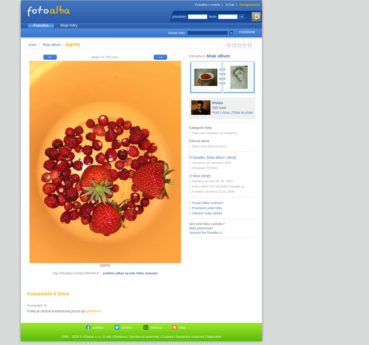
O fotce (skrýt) (200, 176)
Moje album (52, 45)
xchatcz (98, 327)
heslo (212, 16)
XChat (229, 4)
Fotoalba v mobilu (207, 4)
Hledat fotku (176, 33)
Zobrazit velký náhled (207, 213)
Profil (215, 112)
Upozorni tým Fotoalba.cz (205, 232)
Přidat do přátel (242, 112)
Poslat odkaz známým (207, 203)
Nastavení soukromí (190, 336)
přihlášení (93, 311)
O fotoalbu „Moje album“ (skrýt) (212, 157)
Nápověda (214, 336)
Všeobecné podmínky (144, 336)
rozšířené (247, 32)
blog (182, 327)
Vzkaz (226, 112)
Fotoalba (40, 25)
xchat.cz (156, 327)
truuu (33, 45)
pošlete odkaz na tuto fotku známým (130, 273)
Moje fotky (69, 25)
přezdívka (179, 16)
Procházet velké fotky (207, 208)
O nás (107, 336)
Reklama (120, 336)
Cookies (168, 336)
